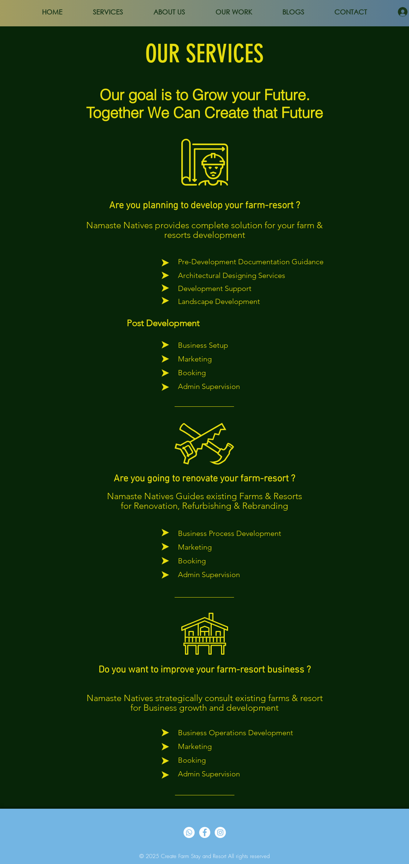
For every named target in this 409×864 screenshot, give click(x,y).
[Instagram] (220, 832)
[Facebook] (204, 832)
